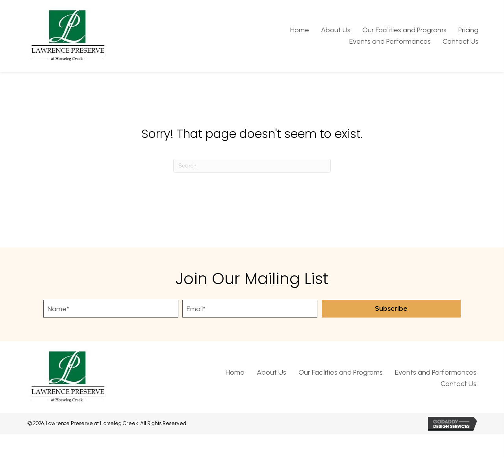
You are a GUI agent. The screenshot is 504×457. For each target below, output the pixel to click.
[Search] (252, 166)
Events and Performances (435, 372)
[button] (391, 309)
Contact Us (458, 383)
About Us (271, 372)
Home (235, 372)
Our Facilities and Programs (340, 372)
